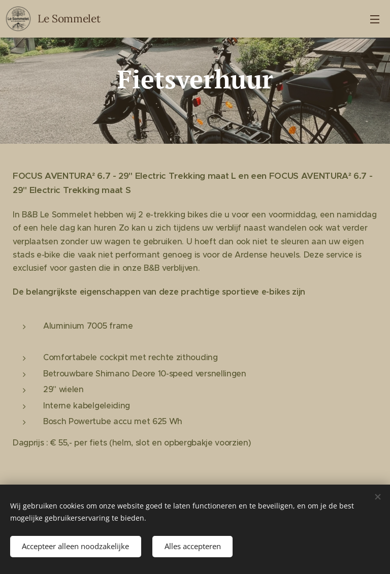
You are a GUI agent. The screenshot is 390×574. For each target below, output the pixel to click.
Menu (374, 19)
